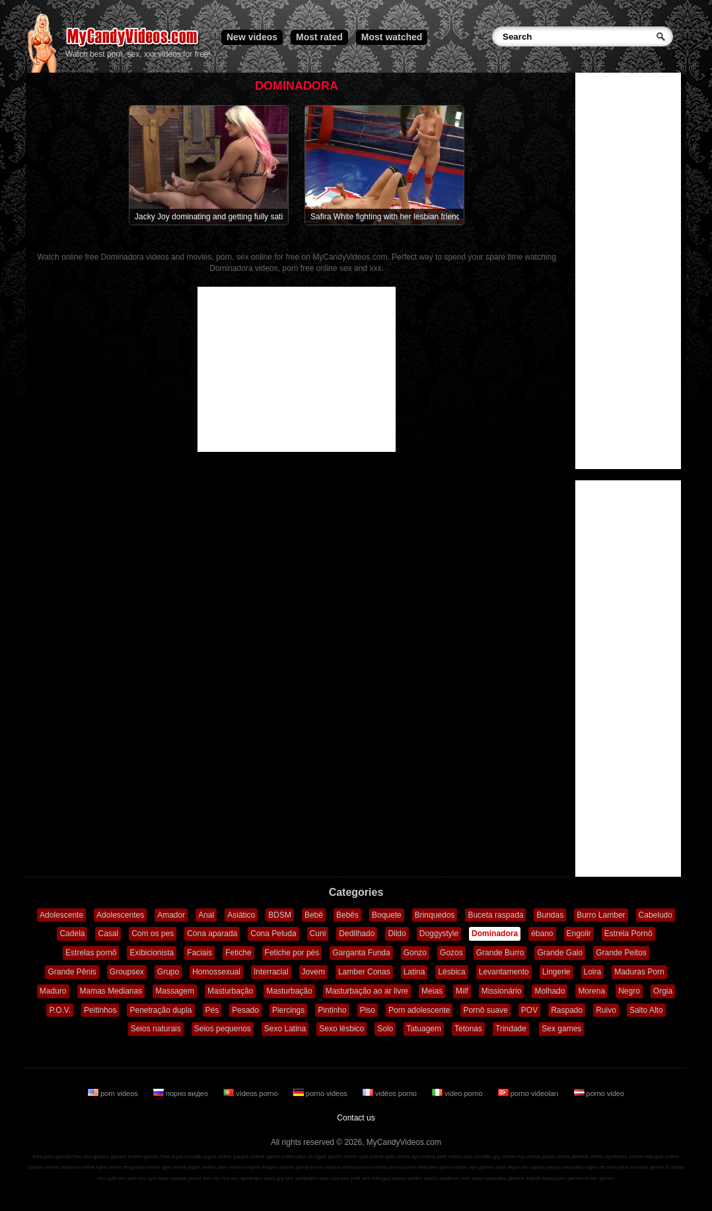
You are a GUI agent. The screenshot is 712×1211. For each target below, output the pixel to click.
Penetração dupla (160, 1010)
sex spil (147, 1178)
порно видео (181, 1093)
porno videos (321, 1093)
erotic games (600, 1178)
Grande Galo (560, 952)
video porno (458, 1093)
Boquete (387, 915)
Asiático (241, 915)
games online (126, 1156)
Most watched (392, 37)
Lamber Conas (364, 971)
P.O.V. (60, 1010)
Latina (414, 971)
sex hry (220, 1178)
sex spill (106, 1178)
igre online (174, 1167)
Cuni (318, 933)
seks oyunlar (172, 1178)
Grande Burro (500, 952)
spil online (423, 1156)
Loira (593, 971)
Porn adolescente (419, 1010)
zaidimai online (77, 1167)
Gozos (451, 952)
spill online (371, 1156)
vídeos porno (251, 1093)
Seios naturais (156, 1028)
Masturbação (230, 991)
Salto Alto (646, 1010)
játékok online (587, 1156)
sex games (482, 1167)
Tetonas (468, 1028)
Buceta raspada (495, 915)
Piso (367, 1010)
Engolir (579, 933)
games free (156, 1156)
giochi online (342, 1156)
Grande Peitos (621, 952)
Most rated (319, 37)
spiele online (280, 1156)
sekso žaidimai (441, 1178)
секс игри (471, 1178)
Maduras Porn (639, 971)
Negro (629, 991)
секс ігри (328, 1178)
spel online (397, 1156)
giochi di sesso (667, 1167)
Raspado (567, 1010)
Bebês (347, 915)
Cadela (72, 933)
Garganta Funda (361, 952)
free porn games (52, 1156)
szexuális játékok (504, 1178)
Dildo (397, 933)
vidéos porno (391, 1093)
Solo (385, 1028)
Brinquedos (435, 915)
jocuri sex (199, 1178)
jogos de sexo (601, 1167)
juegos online (248, 1156)
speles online (43, 1167)
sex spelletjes (246, 1178)
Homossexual (216, 971)
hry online (528, 1156)
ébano (542, 933)
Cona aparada (212, 933)
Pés (212, 1010)
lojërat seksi (539, 1178)
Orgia (662, 991)
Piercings (288, 1010)
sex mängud (376, 1178)
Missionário (501, 991)
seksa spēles (407, 1178)
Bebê (313, 915)
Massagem (174, 991)
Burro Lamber (601, 915)
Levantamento (504, 971)
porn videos (114, 1093)
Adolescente (61, 915)
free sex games (91, 1156)
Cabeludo (655, 915)
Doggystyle (438, 933)
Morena (591, 991)
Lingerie (556, 971)
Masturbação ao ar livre (367, 991)
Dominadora (495, 933)
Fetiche (238, 952)
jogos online (217, 1156)
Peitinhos (100, 1010)
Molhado (549, 991)
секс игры (507, 1167)
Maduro (53, 991)
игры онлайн (186, 1156)
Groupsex (127, 971)
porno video (599, 1093)
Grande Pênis (72, 971)
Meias (432, 991)
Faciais (199, 952)
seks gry (274, 1178)
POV (529, 1010)
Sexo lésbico (341, 1028)
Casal (108, 933)
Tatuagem (423, 1028)
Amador (171, 915)
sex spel (127, 1178)
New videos (252, 37)
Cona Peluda (273, 933)
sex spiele (533, 1167)
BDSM (279, 915)
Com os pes (152, 933)
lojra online (109, 1167)
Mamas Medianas (111, 991)
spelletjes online (624, 1156)
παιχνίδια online (142, 1167)
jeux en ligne (311, 1156)
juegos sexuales (564, 1167)
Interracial (271, 971)
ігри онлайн (478, 1156)
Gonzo (415, 952)
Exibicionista (151, 952)
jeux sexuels (634, 1167)
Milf (462, 991)
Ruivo (606, 1010)
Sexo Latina (285, 1028)
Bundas (549, 915)
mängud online (662, 1156)
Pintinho (332, 1010)
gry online (504, 1156)
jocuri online (556, 1156)
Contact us (355, 1117)
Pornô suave (485, 1010)
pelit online (449, 1156)
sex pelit (350, 1178)
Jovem (313, 971)
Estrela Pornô (628, 933)
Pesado (245, 1010)
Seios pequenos (222, 1028)
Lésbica (451, 971)
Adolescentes (120, 915)
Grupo (168, 971)
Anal (206, 915)
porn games (569, 1178)
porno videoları (529, 1093)
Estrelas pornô (90, 952)
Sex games (561, 1028)
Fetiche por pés (292, 952)
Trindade (510, 1028)
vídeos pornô (294, 1167)
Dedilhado (356, 933)
